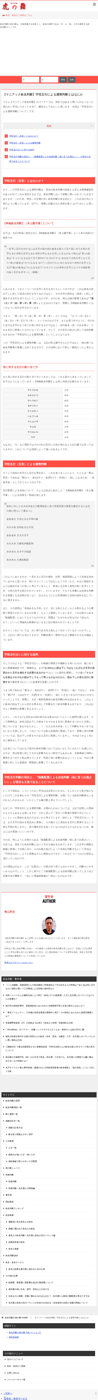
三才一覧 (12, 1148)
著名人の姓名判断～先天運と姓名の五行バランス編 (31, 1235)
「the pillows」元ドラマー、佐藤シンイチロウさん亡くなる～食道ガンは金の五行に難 (45, 1029)
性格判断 (10, 1175)
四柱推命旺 (14, 1337)
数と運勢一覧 (12, 1114)
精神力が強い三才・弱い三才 (21, 1154)
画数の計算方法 (15, 1127)
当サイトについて (15, 1359)
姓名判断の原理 (13, 1101)
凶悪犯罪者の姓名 (16, 1242)
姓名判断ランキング (15, 1208)
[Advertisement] (49, 54)
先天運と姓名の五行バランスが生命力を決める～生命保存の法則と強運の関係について (48, 1303)
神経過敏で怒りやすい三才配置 (22, 1161)
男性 (63, 79)
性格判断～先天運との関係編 (21, 1188)
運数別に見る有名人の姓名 (20, 1222)
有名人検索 (13, 1249)
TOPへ (7, 1393)
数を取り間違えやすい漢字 (20, 1134)
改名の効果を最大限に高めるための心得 (26, 1269)
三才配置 (10, 1141)
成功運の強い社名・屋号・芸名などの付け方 (28, 1289)
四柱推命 (10, 1202)
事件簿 (9, 1195)
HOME (16, 1317)
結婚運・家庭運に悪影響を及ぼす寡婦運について (30, 1282)
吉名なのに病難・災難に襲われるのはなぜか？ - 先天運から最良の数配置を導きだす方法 (49, 1296)
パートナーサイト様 (16, 1379)
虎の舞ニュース (13, 1168)
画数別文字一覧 (13, 1121)
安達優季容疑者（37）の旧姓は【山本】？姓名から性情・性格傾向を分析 (39, 1023)
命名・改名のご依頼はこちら (17, 15)
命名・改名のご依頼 (16, 1366)
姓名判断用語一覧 (14, 1107)
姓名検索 (10, 1215)
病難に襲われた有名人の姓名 (21, 1229)
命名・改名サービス (15, 1262)
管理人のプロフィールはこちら (18, 962)
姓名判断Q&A (12, 1255)
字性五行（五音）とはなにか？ (24, 136)
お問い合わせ (13, 1373)
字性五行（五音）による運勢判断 (25, 143)
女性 (72, 79)
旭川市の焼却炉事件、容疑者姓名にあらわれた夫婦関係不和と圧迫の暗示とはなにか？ (45, 1006)
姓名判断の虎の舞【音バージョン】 (25, 1332)
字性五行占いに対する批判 (21, 150)
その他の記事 (12, 1276)
